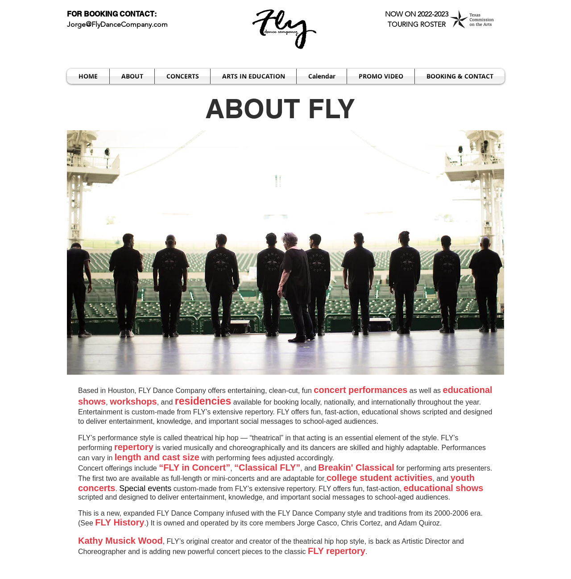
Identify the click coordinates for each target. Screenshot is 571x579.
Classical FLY (267, 467)
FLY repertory (336, 551)
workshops (133, 401)
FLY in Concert (194, 467)
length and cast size (157, 457)
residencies (203, 401)
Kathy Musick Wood (120, 541)
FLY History (119, 522)
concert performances (360, 390)
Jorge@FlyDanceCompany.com (117, 24)
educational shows (444, 488)
